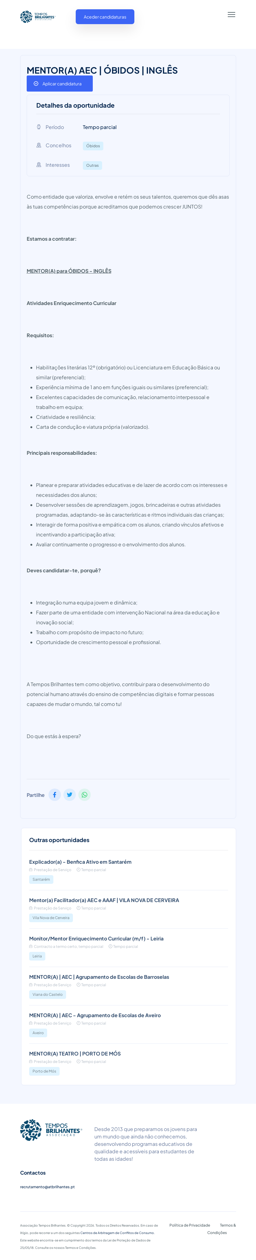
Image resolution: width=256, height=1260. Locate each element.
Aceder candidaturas (105, 16)
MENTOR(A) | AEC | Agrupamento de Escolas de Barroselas (99, 977)
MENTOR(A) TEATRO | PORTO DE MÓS (75, 1053)
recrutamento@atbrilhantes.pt (47, 1187)
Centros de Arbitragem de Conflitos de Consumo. (117, 1233)
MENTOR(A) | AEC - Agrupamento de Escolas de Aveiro (95, 1015)
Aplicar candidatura (62, 83)
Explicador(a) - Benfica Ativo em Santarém (80, 861)
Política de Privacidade (189, 1225)
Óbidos (93, 146)
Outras (92, 165)
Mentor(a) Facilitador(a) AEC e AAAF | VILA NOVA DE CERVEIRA (104, 900)
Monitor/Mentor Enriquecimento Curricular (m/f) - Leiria (96, 938)
